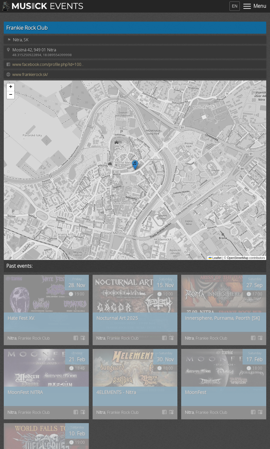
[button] (135, 165)
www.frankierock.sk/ (30, 74)
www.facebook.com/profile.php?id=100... (48, 64)
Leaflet (215, 258)
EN (234, 6)
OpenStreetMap (237, 258)
